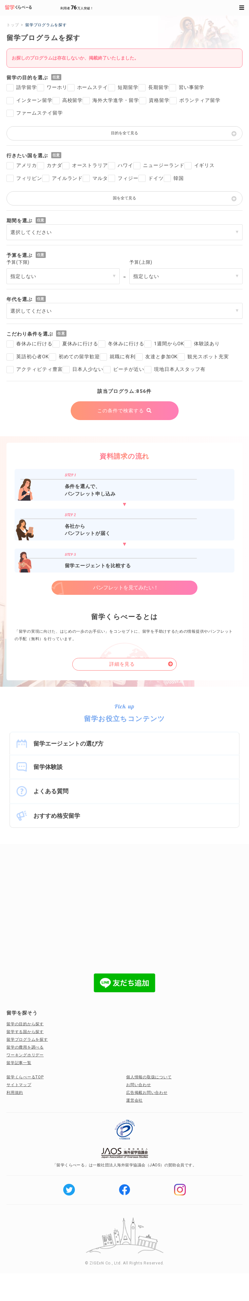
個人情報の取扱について (149, 1077)
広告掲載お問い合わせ (147, 1092)
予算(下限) (18, 262)
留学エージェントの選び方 (68, 743)
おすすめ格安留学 (56, 815)
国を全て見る (124, 198)
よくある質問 (50, 791)
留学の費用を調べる (25, 1047)
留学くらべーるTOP (25, 1077)
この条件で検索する (120, 411)
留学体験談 (48, 766)
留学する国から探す (25, 1031)
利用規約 (14, 1092)
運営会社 (134, 1100)
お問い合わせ (138, 1085)
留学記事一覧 (18, 1063)
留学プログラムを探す (27, 1039)
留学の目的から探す (25, 1024)
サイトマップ (18, 1085)
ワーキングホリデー (25, 1055)
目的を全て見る (124, 133)
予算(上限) (140, 262)
